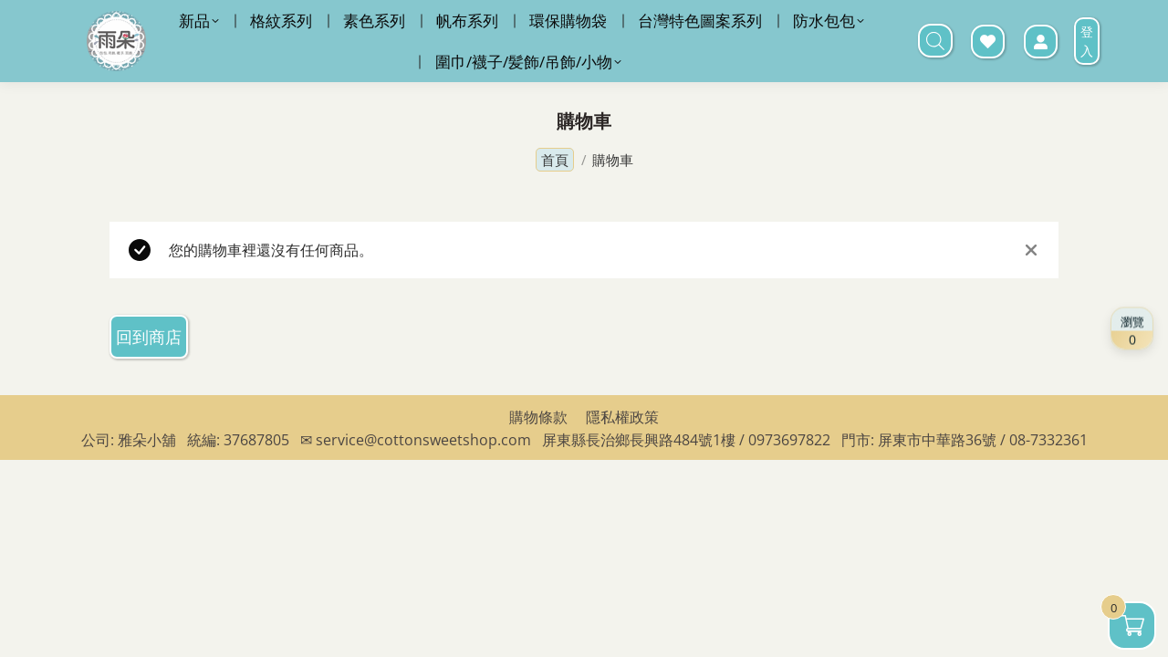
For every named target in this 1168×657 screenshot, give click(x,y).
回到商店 (149, 382)
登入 (1086, 86)
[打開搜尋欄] (935, 86)
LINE (743, 23)
